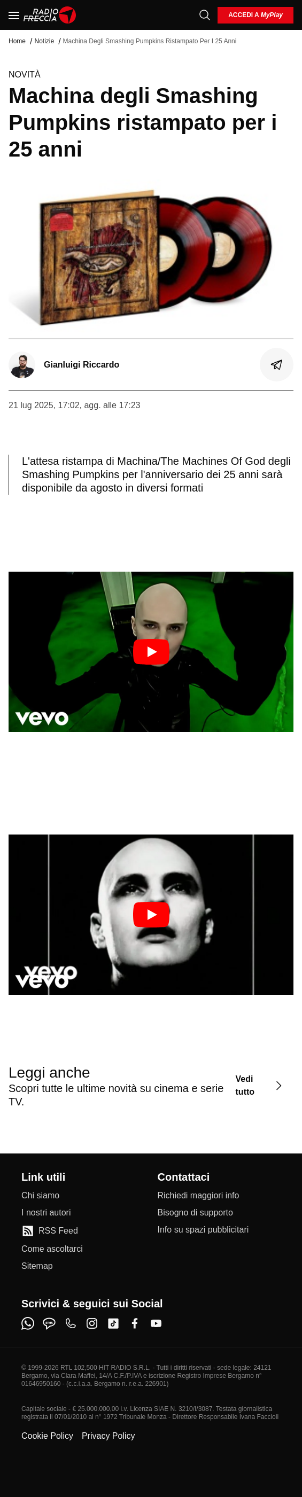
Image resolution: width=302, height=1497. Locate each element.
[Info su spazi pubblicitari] (203, 1230)
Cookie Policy (47, 1435)
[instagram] (92, 1323)
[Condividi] (277, 365)
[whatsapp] (27, 1323)
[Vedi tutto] (260, 1086)
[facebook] (134, 1323)
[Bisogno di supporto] (195, 1212)
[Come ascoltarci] (52, 1249)
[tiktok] (113, 1323)
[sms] (49, 1323)
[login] (255, 15)
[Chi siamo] (40, 1195)
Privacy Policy (108, 1435)
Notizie (44, 41)
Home (17, 41)
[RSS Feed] (49, 1231)
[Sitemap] (37, 1266)
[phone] (70, 1323)
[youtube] (156, 1323)
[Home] (50, 15)
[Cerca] (204, 15)
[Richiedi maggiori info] (198, 1195)
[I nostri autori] (46, 1212)
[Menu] (14, 15)
